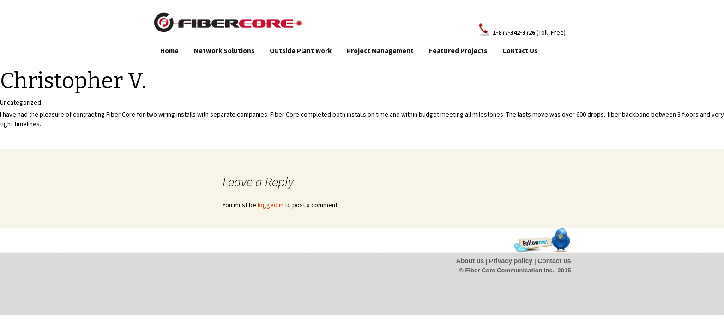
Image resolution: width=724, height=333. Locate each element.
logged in (271, 205)
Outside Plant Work (301, 50)
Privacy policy (510, 261)
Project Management (380, 50)
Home (169, 50)
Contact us (554, 261)
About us (470, 261)
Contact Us (519, 50)
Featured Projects (458, 50)
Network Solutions (224, 50)
